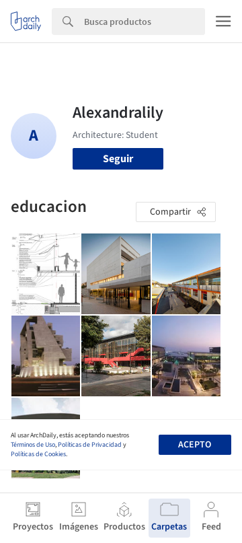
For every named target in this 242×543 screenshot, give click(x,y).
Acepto (194, 444)
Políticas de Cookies (38, 454)
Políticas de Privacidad (90, 444)
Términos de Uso (33, 444)
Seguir (118, 158)
